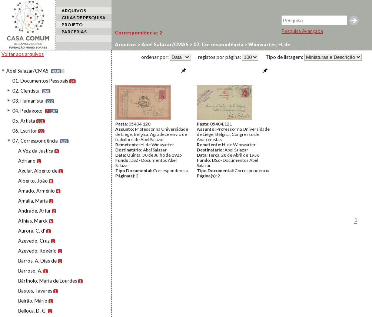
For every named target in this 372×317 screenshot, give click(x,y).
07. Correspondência (35, 141)
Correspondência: (138, 33)
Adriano (27, 161)
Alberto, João (33, 181)
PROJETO (72, 24)
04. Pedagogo (27, 111)
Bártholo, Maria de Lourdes (47, 281)
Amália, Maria (33, 201)
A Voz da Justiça (35, 151)
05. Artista (23, 121)
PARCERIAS (74, 31)
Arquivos (126, 44)
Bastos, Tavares (35, 291)
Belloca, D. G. (32, 311)
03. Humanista (27, 101)
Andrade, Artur (34, 211)
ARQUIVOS (74, 10)
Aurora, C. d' (31, 231)
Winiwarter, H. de (268, 44)
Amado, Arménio (36, 191)
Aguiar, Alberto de (37, 171)
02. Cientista (26, 91)
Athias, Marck (33, 221)
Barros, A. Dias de (37, 261)
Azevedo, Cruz (34, 241)
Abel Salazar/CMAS (27, 71)
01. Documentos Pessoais (40, 81)
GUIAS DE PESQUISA (84, 17)
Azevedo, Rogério (37, 251)
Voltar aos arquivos (22, 54)
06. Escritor (24, 131)
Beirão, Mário (32, 301)
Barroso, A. (30, 271)
